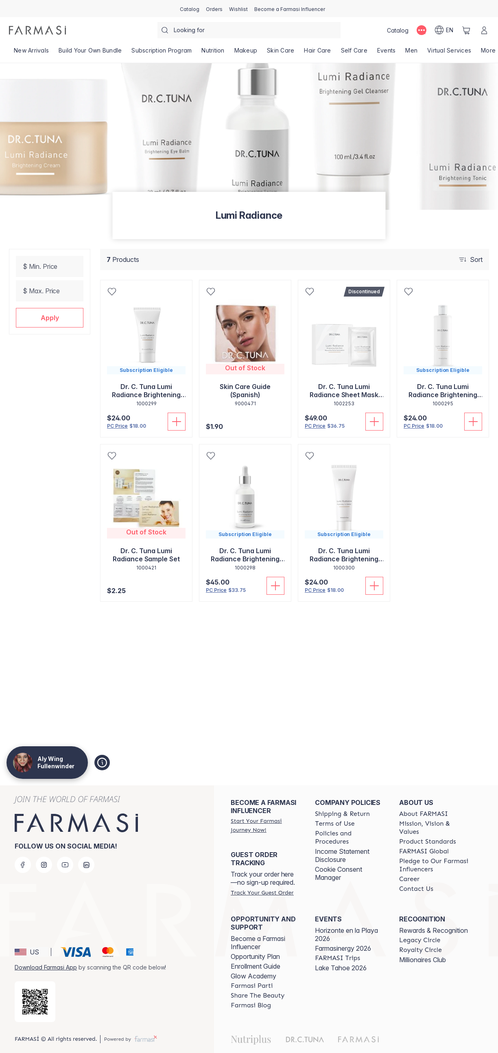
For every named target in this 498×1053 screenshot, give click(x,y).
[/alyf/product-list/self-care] (354, 53)
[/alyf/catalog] (190, 8)
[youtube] (65, 865)
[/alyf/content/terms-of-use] (334, 824)
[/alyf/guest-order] (262, 892)
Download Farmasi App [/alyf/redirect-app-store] (46, 967)
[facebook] (23, 865)
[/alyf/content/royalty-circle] (420, 950)
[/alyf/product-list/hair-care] (317, 53)
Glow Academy (253, 976)
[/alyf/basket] (466, 30)
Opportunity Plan (255, 956)
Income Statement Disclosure (342, 855)
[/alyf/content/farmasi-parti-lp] (252, 986)
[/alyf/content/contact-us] (416, 889)
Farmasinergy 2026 (343, 948)
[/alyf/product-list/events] (386, 53)
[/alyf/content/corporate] (424, 851)
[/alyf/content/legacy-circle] (419, 940)
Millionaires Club (422, 960)
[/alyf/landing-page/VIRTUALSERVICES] (449, 53)
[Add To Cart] (177, 422)
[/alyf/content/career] (409, 879)
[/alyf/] (37, 30)
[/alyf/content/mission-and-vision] (434, 828)
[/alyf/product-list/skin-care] (280, 53)
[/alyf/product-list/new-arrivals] (31, 53)
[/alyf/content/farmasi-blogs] (251, 1005)
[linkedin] (86, 865)
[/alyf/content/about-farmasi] (423, 814)
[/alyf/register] (214, 8)
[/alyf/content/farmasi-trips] (337, 958)
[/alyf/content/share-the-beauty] (257, 995)
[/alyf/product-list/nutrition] (213, 53)
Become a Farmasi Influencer (258, 942)
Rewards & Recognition (433, 930)
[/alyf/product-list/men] (411, 53)
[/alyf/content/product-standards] (427, 842)
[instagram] (44, 865)
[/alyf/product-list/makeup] (245, 53)
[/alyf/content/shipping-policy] (342, 814)
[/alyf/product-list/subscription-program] (162, 53)
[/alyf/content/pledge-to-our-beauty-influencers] (434, 865)
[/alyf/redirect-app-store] (35, 1001)
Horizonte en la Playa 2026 (346, 934)
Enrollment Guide (255, 966)
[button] (49, 318)
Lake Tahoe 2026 (341, 968)
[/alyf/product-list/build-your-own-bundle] (90, 53)
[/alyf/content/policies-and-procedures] (349, 837)
